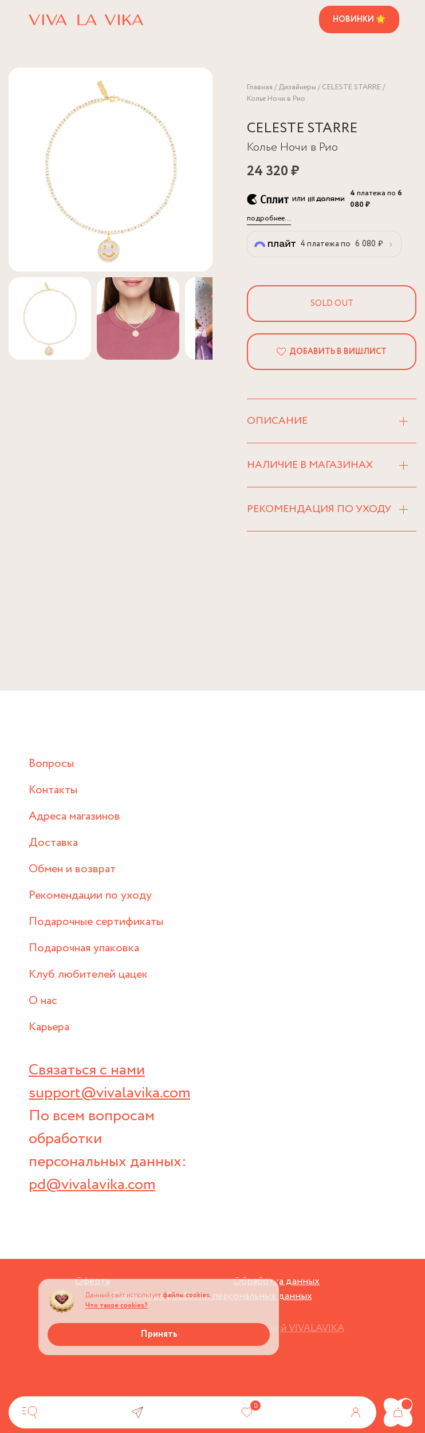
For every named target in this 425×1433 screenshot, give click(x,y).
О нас (43, 1001)
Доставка (53, 842)
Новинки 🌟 (359, 19)
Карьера (49, 1027)
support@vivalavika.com (109, 1093)
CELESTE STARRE (351, 87)
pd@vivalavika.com (92, 1185)
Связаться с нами (87, 1070)
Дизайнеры (297, 87)
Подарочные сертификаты (96, 922)
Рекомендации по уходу (90, 895)
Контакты (53, 790)
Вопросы (51, 763)
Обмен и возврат (72, 869)
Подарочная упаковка (84, 948)
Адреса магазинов (74, 816)
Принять (159, 1334)
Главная (260, 87)
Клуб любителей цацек (88, 974)
